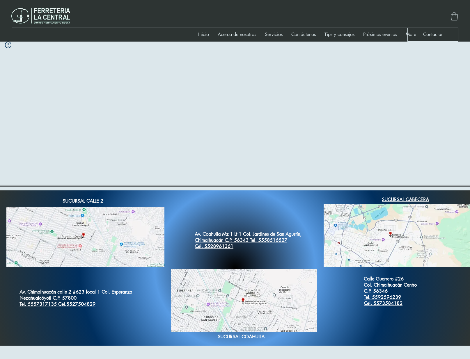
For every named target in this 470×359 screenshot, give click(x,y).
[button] (454, 16)
